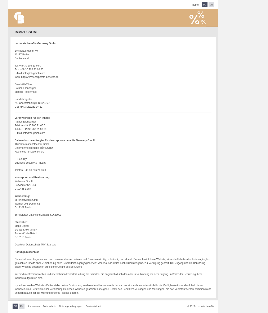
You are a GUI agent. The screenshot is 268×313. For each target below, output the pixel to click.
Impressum (34, 306)
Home (195, 4)
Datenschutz (49, 306)
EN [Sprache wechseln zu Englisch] (211, 4)
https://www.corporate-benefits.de (39, 77)
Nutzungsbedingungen (70, 306)
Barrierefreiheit (93, 306)
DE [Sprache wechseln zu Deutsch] (204, 4)
